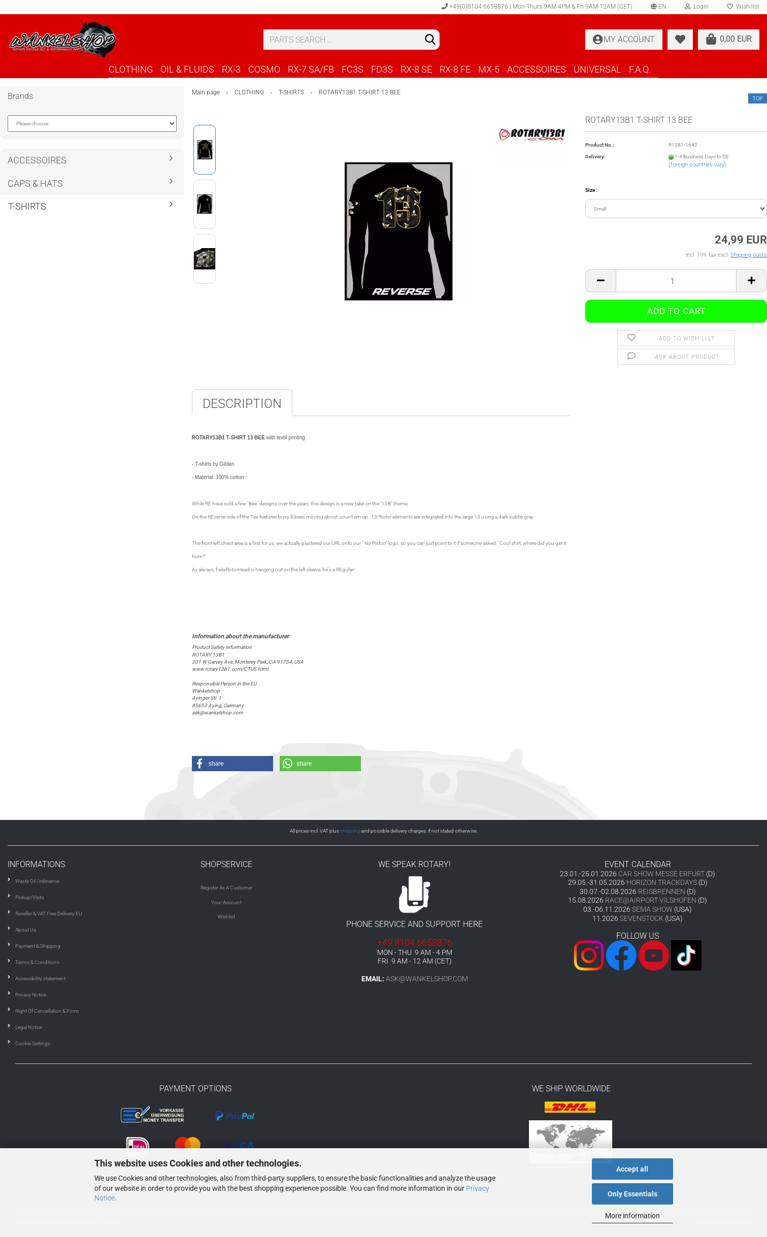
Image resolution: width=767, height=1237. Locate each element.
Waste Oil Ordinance (37, 881)
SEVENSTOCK (641, 918)
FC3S (352, 69)
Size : (591, 190)
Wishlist (226, 916)
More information (632, 1216)
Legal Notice (28, 1027)
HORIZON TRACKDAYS (661, 882)
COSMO (264, 69)
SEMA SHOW (652, 909)
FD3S (382, 69)
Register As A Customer (226, 887)
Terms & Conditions (37, 962)
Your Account (226, 902)
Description (242, 403)
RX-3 (231, 69)
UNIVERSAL (597, 69)
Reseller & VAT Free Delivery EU (48, 913)
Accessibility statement (40, 978)
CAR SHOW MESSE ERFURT (661, 874)
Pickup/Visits (29, 897)
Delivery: (595, 156)
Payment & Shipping (37, 946)
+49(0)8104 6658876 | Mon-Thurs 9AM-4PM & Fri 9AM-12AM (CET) (537, 6)
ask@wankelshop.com (427, 979)
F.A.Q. (640, 69)
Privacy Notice (30, 995)
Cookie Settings (32, 1043)
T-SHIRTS (27, 206)
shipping (350, 831)
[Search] (430, 40)
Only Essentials (632, 1194)
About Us (25, 930)
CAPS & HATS (35, 183)
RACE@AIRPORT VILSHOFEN (651, 900)
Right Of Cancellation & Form (47, 1011)
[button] (232, 763)
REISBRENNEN (661, 891)
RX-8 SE (416, 69)
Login (697, 6)
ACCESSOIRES (536, 69)
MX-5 (488, 69)
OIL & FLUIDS (187, 69)
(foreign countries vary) (697, 164)
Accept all (632, 1169)
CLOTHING (131, 69)
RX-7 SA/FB (311, 69)
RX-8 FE (455, 69)
